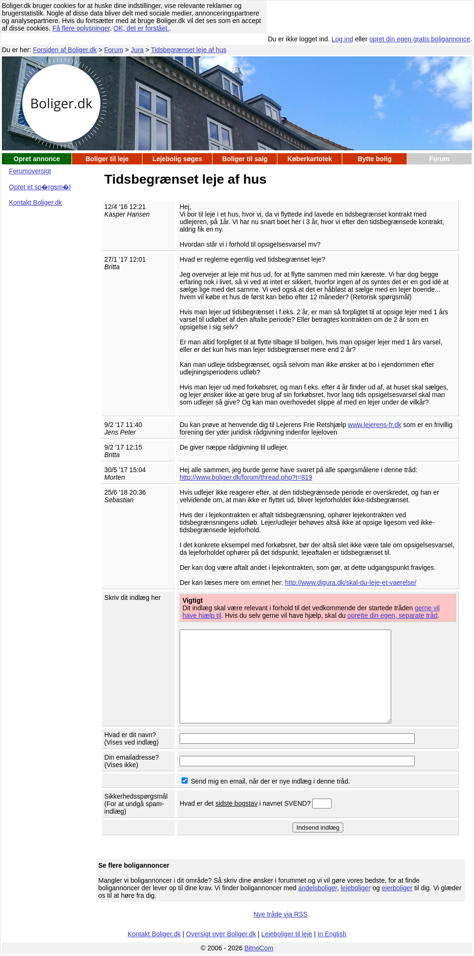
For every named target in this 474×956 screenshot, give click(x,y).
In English (331, 934)
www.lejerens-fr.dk (375, 424)
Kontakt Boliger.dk (35, 202)
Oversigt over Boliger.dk (221, 934)
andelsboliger (317, 888)
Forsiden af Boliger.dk (64, 50)
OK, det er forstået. (141, 28)
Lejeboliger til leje (286, 934)
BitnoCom (259, 948)
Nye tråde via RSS (280, 914)
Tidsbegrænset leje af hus (189, 50)
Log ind (342, 39)
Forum (113, 50)
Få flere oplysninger (81, 28)
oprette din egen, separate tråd (392, 615)
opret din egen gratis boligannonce (419, 39)
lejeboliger (355, 888)
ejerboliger (397, 888)
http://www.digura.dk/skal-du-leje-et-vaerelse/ (350, 582)
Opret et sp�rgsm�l (40, 187)
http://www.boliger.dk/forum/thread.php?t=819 (246, 477)
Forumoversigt (30, 171)
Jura (137, 50)
